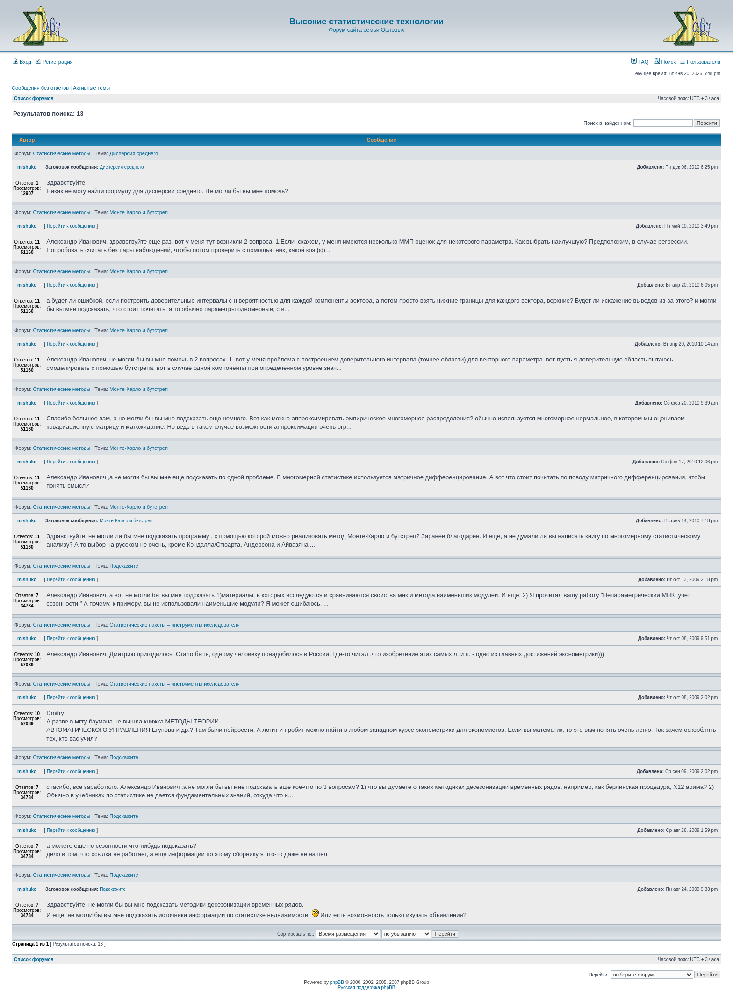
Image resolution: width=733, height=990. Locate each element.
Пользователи (700, 62)
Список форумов (34, 98)
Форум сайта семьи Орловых (366, 30)
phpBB (337, 982)
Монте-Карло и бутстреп (138, 212)
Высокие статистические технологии (366, 21)
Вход (22, 62)
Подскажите (123, 566)
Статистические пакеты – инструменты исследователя (174, 625)
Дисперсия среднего (133, 153)
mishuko (26, 167)
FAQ (639, 62)
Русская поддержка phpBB (366, 987)
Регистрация (54, 62)
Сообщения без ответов (40, 88)
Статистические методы (62, 153)
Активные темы (91, 88)
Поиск (665, 62)
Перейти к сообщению (71, 226)
